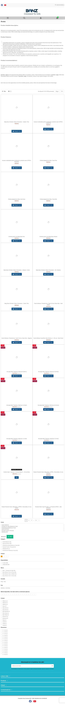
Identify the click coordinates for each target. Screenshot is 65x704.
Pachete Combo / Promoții (8, 530)
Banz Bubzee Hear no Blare (9, 573)
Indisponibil (6, 564)
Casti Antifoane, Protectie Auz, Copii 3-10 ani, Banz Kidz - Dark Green (48, 304)
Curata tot (3, 536)
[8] (19, 202)
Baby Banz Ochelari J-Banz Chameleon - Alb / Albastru (48, 270)
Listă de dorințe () (59, 5)
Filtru (4, 91)
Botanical (5, 616)
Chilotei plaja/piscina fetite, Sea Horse (16, 199)
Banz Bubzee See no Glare (9, 575)
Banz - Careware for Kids (9, 570)
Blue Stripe (6, 613)
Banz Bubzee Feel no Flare (9, 572)
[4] (16, 202)
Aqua (4, 606)
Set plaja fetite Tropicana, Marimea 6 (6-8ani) (48, 371)
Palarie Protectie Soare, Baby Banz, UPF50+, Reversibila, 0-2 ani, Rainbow (48, 472)
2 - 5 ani (5, 654)
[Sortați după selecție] (57, 91)
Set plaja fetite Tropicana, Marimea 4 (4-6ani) (16, 405)
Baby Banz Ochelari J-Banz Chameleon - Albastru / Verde (17, 270)
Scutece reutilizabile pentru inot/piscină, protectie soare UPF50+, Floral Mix (16, 161)
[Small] (48, 126)
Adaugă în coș (17, 131)
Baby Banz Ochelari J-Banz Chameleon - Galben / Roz (16, 122)
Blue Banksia (6, 611)
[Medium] (16, 165)
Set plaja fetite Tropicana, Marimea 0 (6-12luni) (48, 405)
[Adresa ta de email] (31, 666)
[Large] (18, 165)
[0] (12, 202)
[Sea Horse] (20, 202)
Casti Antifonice (5, 525)
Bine (10, 536)
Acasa (2, 522)
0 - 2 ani (5, 630)
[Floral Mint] (51, 202)
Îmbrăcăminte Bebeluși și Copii (9, 527)
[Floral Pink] (48, 163)
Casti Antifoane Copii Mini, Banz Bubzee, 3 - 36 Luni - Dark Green (48, 338)
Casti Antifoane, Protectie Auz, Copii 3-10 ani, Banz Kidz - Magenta (17, 338)
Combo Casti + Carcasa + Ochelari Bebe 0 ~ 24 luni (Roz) (17, 472)
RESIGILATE (5, 532)
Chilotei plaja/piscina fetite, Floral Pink (48, 160)
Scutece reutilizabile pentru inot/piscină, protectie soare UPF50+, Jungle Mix (48, 122)
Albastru (5, 600)
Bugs (4, 620)
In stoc (5, 562)
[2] (15, 202)
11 (36, 520)
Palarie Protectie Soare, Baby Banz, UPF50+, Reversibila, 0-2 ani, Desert (17, 507)
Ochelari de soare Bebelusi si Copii (10, 526)
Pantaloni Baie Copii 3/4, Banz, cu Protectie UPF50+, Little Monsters (48, 507)
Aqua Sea (5, 607)
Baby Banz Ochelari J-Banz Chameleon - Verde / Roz (17, 303)
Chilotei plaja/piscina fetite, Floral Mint (48, 199)
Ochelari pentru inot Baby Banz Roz (17, 236)
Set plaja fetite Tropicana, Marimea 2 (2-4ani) (48, 438)
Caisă (5, 621)
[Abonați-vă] (52, 666)
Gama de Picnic (5, 529)
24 (62, 91)
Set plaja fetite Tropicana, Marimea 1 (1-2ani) (16, 438)
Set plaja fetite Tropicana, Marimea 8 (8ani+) (17, 371)
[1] (13, 202)
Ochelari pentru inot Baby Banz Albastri (48, 236)
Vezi (17, 477)
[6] (47, 163)
